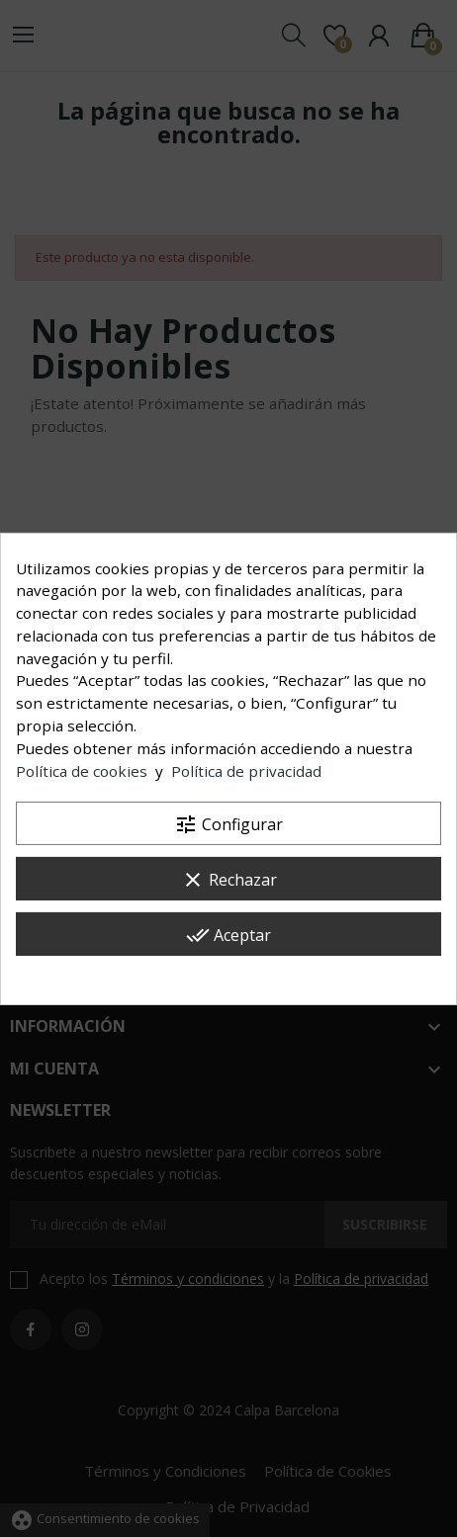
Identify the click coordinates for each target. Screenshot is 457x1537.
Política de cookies (81, 771)
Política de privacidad (246, 771)
